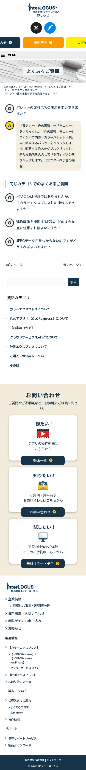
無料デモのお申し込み (24, 620)
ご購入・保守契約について (28, 356)
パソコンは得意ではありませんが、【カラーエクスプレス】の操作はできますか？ (45, 202)
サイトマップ (54, 760)
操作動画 (14, 719)
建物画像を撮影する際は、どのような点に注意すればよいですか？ (45, 224)
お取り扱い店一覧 (19, 681)
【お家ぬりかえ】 (22, 327)
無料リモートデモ (40, 563)
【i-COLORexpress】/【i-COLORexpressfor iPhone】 (23, 658)
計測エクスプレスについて (28, 346)
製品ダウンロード (19, 745)
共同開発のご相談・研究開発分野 (30, 605)
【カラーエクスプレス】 (24, 647)
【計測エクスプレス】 (22, 675)
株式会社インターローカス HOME (22, 86)
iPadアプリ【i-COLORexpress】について (39, 318)
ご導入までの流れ (19, 700)
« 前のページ (14, 264)
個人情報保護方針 (34, 760)
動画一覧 (40, 460)
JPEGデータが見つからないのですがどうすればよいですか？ (46, 243)
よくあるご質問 (57, 86)
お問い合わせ (40, 511)
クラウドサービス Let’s (24, 668)
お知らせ (14, 628)
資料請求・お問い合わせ (26, 613)
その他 (14, 365)
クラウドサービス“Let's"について (34, 337)
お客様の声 (16, 712)
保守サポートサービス (22, 738)
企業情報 (14, 599)
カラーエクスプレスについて (21, 90)
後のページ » (72, 264)
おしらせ (43, 15)
